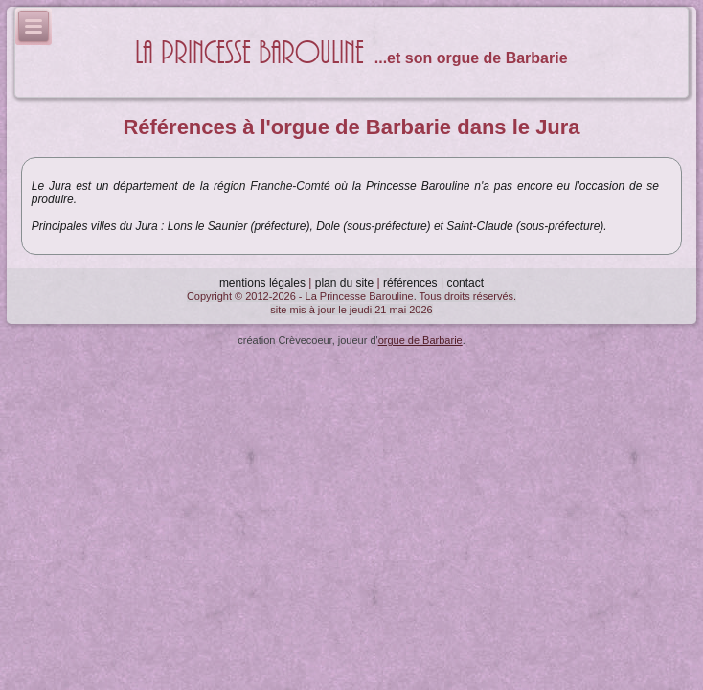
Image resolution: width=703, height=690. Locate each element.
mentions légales (262, 282)
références (410, 282)
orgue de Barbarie (420, 340)
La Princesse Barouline (249, 53)
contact (465, 282)
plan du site (344, 282)
